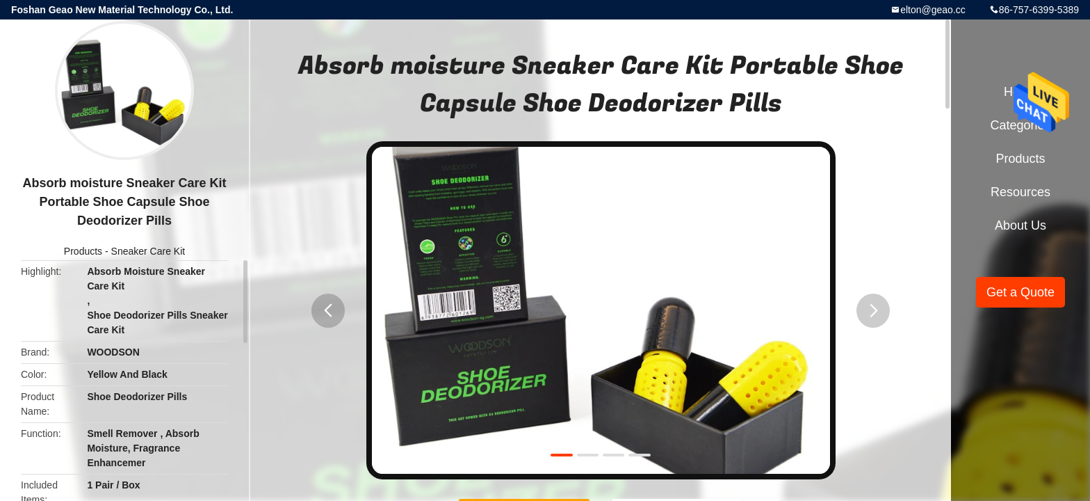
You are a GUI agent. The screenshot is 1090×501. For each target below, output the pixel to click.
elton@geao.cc (933, 9)
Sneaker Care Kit (148, 251)
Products (83, 251)
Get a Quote (1020, 292)
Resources (1020, 192)
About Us (1020, 225)
